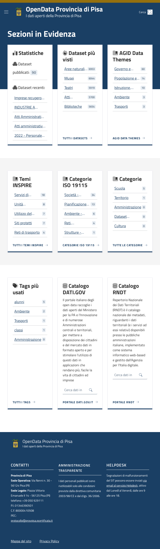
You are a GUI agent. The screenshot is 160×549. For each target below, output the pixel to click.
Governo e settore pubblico (127, 69)
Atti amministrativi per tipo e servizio (29, 126)
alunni (19, 302)
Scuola (119, 188)
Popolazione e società (125, 78)
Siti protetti (23, 223)
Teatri (68, 87)
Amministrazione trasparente (74, 468)
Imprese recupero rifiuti (28, 98)
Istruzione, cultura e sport (125, 88)
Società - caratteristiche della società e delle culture (75, 195)
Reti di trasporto (27, 232)
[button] (150, 12)
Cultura (120, 226)
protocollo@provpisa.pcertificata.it (32, 520)
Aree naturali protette (74, 69)
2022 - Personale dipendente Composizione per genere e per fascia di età (29, 135)
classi (18, 330)
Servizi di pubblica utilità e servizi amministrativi (27, 195)
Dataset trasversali (122, 216)
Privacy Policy (49, 541)
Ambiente (122, 97)
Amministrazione (127, 207)
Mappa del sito (21, 541)
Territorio (121, 197)
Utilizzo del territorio (23, 214)
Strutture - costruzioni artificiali (73, 232)
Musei (69, 78)
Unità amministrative (26, 204)
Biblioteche (73, 106)
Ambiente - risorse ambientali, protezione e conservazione (75, 214)
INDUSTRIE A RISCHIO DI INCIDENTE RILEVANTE (24, 107)
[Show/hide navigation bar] (6, 12)
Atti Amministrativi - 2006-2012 (29, 117)
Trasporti (121, 106)
